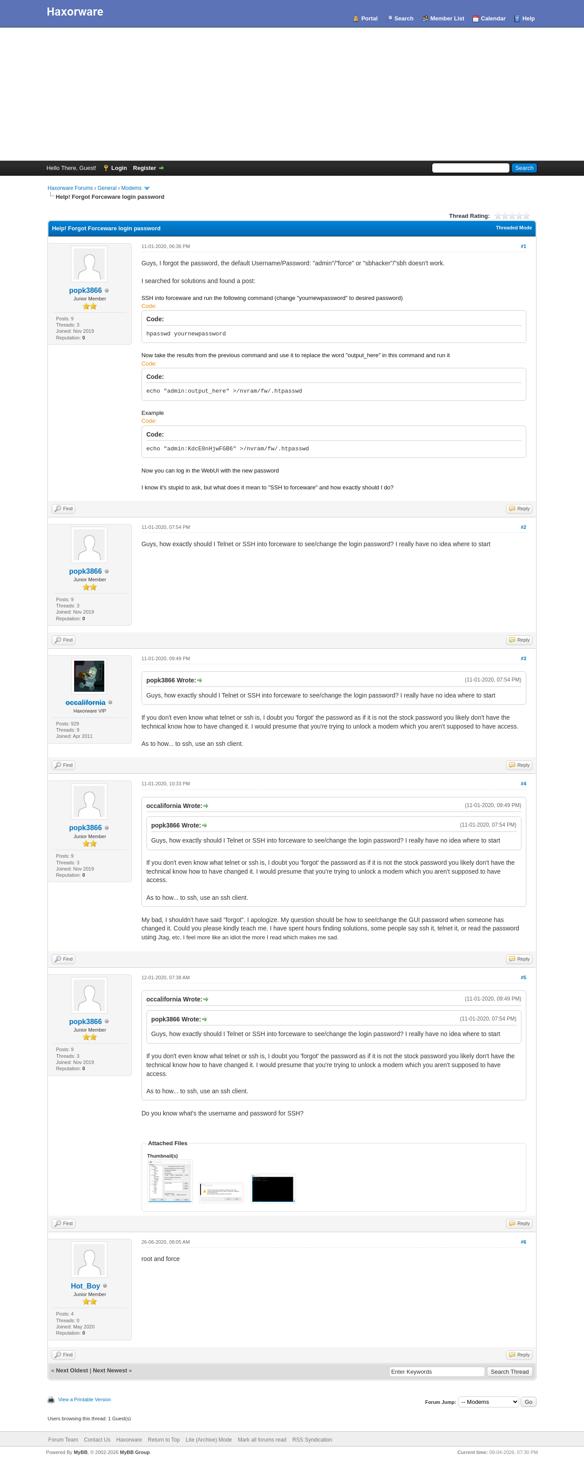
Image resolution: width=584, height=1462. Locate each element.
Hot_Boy (85, 1286)
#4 (523, 783)
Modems (131, 188)
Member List (447, 18)
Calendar (493, 18)
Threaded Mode (514, 227)
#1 (523, 246)
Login (119, 168)
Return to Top (164, 1440)
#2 (523, 527)
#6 (523, 1242)
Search (404, 18)
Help (528, 18)
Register (144, 168)
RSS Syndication (312, 1440)
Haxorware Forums (70, 188)
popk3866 (85, 290)
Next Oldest (72, 1370)
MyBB (80, 1452)
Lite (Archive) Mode (209, 1440)
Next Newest (110, 1370)
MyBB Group (135, 1452)
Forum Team (63, 1440)
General (107, 188)
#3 (523, 658)
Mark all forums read (262, 1440)
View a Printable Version (84, 1399)
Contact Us (97, 1440)
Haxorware (129, 1440)
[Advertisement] (292, 94)
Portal (369, 18)
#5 (523, 977)
